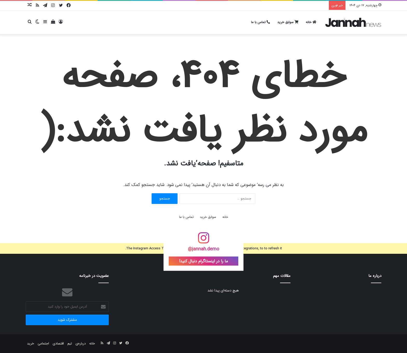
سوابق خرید (288, 22)
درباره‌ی (81, 343)
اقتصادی (58, 343)
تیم (69, 343)
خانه (311, 22)
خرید (30, 343)
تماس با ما (260, 22)
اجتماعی (43, 343)
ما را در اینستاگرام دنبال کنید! (203, 261)
